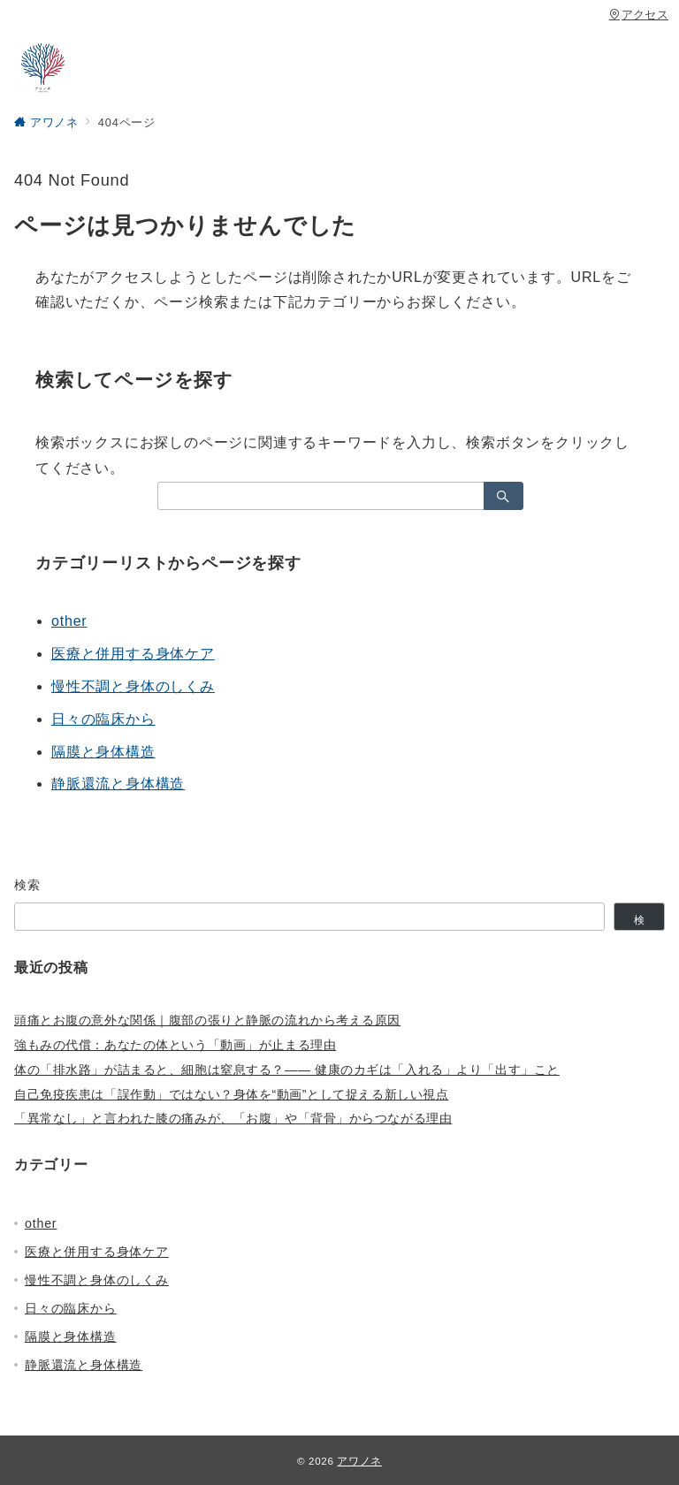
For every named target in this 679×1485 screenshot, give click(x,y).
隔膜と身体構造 (103, 751)
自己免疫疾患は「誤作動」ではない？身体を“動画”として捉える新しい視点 (231, 1094)
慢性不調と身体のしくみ (133, 686)
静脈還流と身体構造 (118, 783)
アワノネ (359, 1460)
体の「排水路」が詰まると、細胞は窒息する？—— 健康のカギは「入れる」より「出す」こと (287, 1069)
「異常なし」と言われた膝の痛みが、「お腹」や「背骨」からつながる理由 (233, 1118)
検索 (28, 885)
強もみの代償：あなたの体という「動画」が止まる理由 (175, 1045)
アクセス (638, 14)
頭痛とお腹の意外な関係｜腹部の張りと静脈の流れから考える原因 (207, 1020)
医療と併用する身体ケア (133, 653)
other (69, 620)
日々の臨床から (103, 719)
